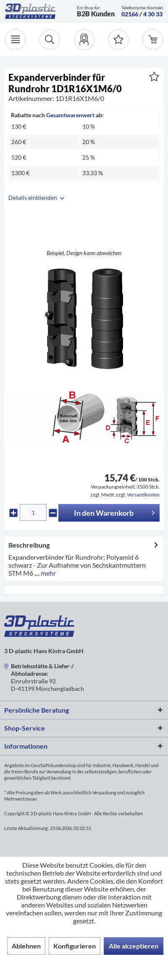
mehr (47, 573)
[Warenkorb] (152, 39)
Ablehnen (26, 946)
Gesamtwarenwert (70, 115)
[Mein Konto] (84, 39)
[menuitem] (84, 39)
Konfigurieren (74, 946)
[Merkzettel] (118, 39)
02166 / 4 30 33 (142, 14)
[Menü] (15, 39)
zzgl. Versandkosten (138, 494)
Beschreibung (29, 545)
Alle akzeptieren (133, 946)
